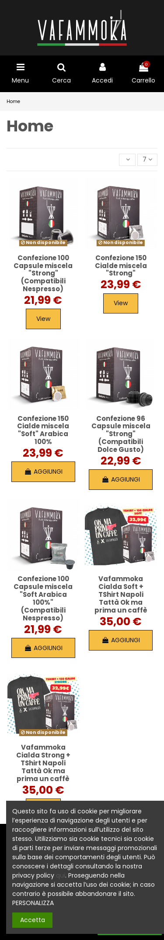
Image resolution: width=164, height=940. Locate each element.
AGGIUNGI (43, 471)
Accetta (32, 920)
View (43, 318)
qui (60, 875)
